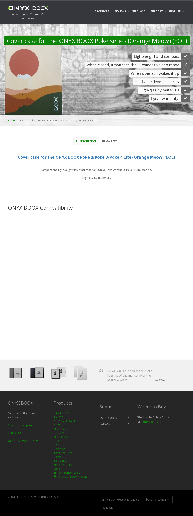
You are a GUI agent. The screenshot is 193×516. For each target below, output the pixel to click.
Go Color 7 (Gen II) (65, 421)
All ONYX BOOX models (70, 476)
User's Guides (108, 417)
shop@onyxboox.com (23, 440)
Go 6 (57, 441)
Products (102, 11)
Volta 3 (58, 468)
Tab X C (58, 417)
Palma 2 (59, 433)
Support (157, 11)
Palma (57, 457)
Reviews (120, 11)
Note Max (60, 429)
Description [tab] (86, 141)
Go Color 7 (60, 449)
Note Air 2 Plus (63, 465)
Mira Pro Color (63, 413)
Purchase (138, 11)
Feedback (105, 423)
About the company (20, 425)
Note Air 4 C (61, 437)
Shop (174, 11)
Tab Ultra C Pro (63, 453)
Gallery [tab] (109, 141)
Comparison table (67, 472)
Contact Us (14, 433)
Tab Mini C (60, 461)
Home (11, 120)
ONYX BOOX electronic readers (120, 499)
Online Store (154, 422)
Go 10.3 (58, 445)
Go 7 (57, 425)
